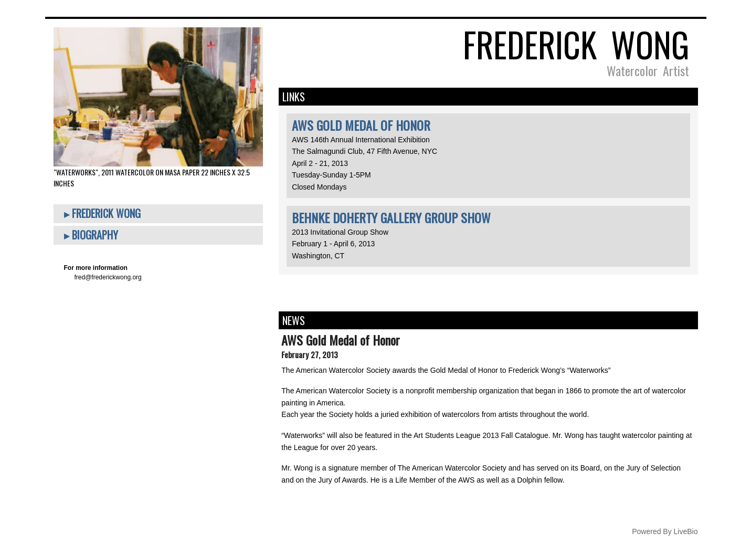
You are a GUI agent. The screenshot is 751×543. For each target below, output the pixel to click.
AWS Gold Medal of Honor (361, 125)
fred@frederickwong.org (108, 277)
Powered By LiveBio (664, 531)
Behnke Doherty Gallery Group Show (391, 217)
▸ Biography (91, 235)
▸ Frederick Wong (102, 213)
